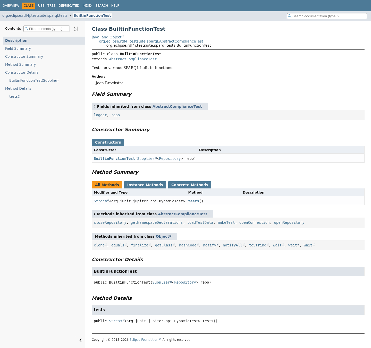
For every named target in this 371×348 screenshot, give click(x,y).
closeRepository (110, 222)
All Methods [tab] (107, 185)
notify (209, 245)
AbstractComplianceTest (133, 59)
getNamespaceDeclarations (157, 222)
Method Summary (20, 65)
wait (277, 245)
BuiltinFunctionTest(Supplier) (34, 80)
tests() (14, 96)
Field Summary (18, 49)
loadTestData (200, 222)
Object (162, 236)
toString (257, 245)
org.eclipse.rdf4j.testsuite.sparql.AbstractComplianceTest (151, 41)
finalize (139, 245)
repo (115, 115)
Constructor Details (21, 72)
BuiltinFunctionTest (92, 16)
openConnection (254, 222)
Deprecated (69, 5)
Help (115, 5)
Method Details (18, 88)
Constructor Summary (24, 57)
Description (16, 41)
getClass (163, 245)
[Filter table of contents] (46, 29)
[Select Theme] (125, 5)
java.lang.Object (107, 37)
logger (100, 115)
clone (99, 245)
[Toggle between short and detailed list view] (94, 106)
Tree (51, 5)
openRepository (289, 222)
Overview (11, 5)
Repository (170, 158)
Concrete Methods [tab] (189, 185)
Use (41, 5)
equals (117, 245)
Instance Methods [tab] (145, 185)
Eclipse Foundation (144, 340)
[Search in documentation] (327, 16)
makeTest (226, 222)
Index (87, 5)
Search (101, 5)
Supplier (146, 158)
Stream (100, 201)
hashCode (187, 245)
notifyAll (232, 245)
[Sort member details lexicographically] (76, 28)
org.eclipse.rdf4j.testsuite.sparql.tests (35, 16)
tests (193, 201)
